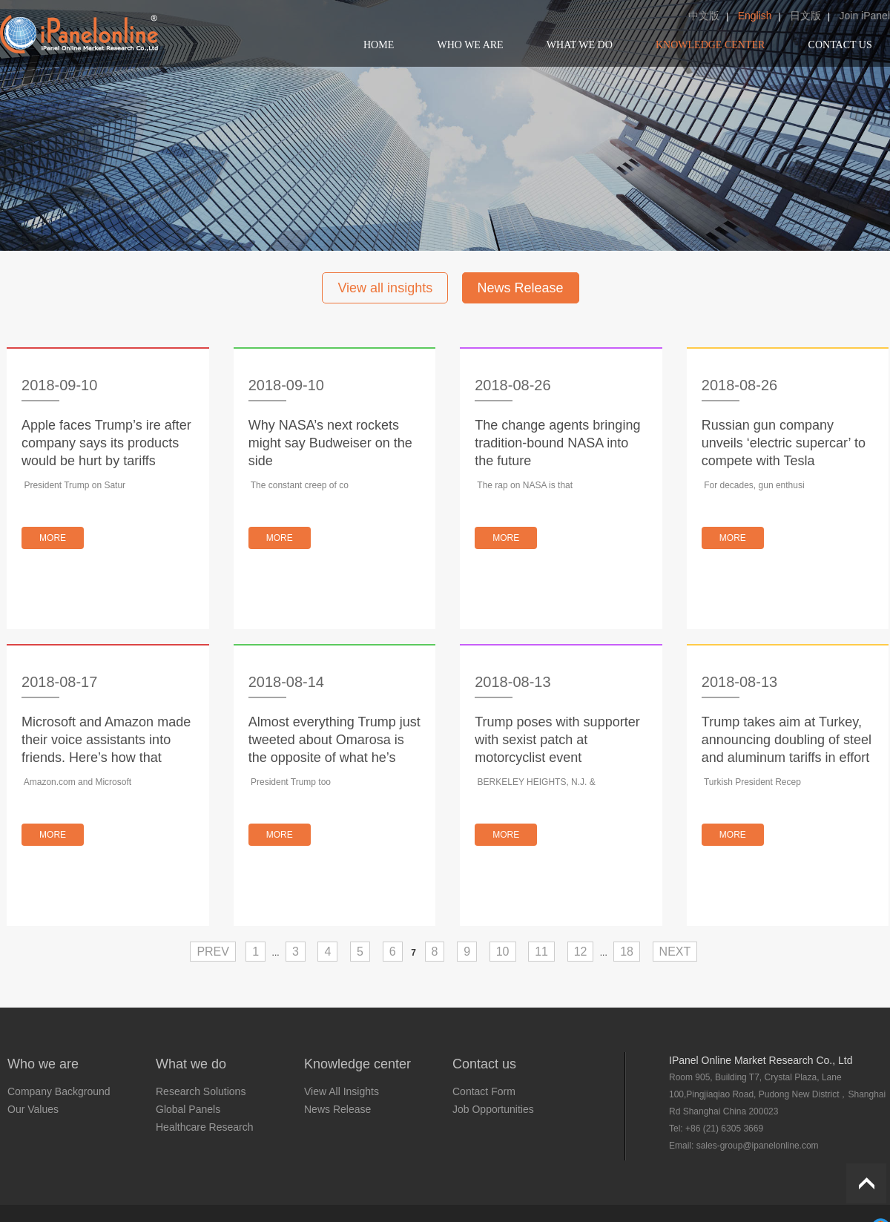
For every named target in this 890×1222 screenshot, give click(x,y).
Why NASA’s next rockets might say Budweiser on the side (330, 443)
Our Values (33, 1109)
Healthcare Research (205, 1127)
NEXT (675, 951)
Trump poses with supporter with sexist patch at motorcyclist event (557, 740)
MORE (52, 538)
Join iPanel (865, 16)
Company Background (59, 1091)
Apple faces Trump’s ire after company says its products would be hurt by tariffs (106, 443)
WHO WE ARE (470, 44)
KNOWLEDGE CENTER (710, 44)
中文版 (703, 16)
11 (541, 951)
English (755, 16)
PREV (213, 951)
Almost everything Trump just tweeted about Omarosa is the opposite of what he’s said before (334, 740)
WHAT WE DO (580, 44)
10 (503, 951)
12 (580, 951)
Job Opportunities (493, 1109)
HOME (378, 44)
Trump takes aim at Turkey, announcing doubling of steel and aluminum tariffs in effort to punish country (786, 740)
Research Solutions (200, 1091)
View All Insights (341, 1091)
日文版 (805, 16)
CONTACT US (840, 44)
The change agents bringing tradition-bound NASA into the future (557, 443)
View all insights (384, 287)
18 (626, 951)
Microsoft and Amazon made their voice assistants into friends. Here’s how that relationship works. (106, 740)
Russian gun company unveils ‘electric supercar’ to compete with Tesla (784, 443)
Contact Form (483, 1091)
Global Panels (188, 1109)
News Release (521, 287)
